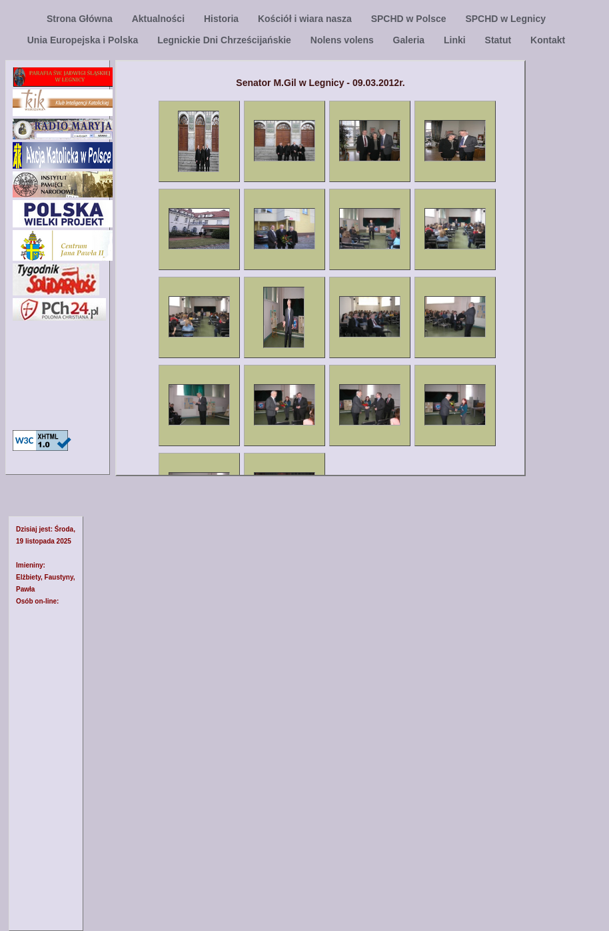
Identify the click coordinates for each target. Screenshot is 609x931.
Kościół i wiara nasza (306, 18)
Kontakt (547, 40)
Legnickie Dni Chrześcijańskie (225, 40)
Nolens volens (343, 40)
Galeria (410, 40)
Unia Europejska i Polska (84, 40)
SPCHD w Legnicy (505, 18)
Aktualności (159, 18)
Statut (499, 40)
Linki (456, 40)
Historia (222, 18)
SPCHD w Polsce (410, 18)
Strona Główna (81, 18)
